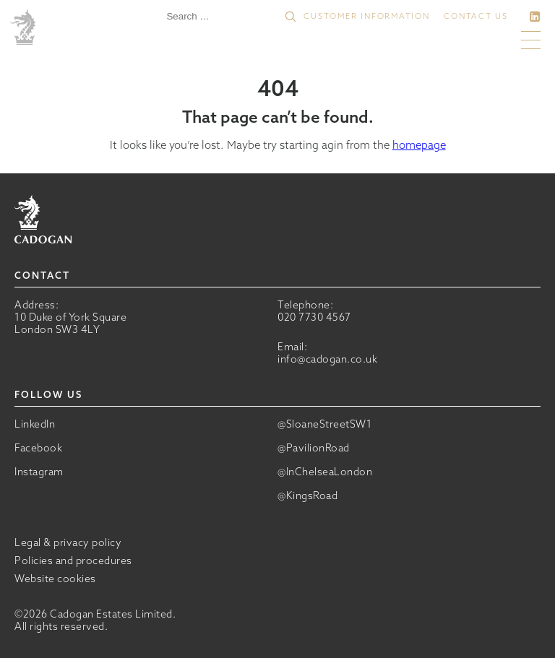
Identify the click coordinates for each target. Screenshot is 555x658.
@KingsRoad (307, 496)
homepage (419, 145)
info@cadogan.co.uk (327, 358)
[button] (290, 16)
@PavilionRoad (314, 448)
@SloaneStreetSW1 (324, 424)
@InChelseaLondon (325, 472)
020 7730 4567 (314, 317)
